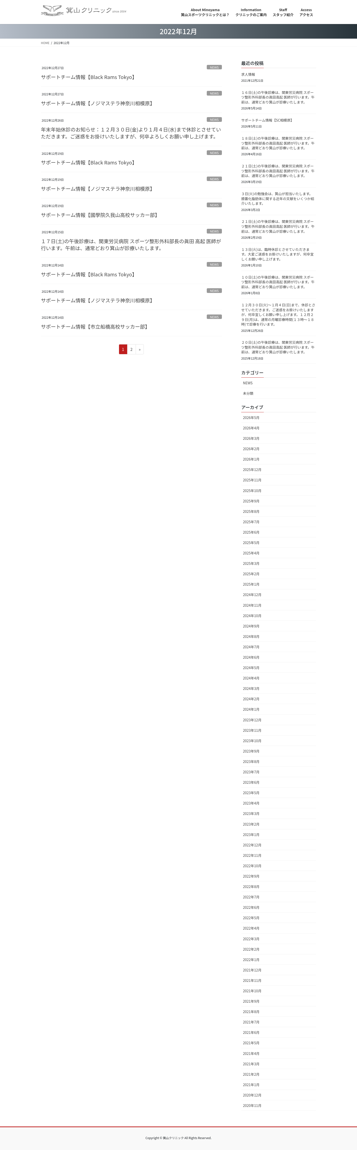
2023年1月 (251, 834)
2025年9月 (251, 500)
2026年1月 (251, 459)
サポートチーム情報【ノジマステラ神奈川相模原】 (98, 103)
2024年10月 (252, 615)
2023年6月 (251, 782)
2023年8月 (251, 761)
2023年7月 (251, 771)
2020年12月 (252, 1095)
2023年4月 (251, 803)
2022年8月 (251, 886)
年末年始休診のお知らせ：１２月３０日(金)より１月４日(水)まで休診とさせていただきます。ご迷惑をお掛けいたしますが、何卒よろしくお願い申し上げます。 (131, 133)
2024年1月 (251, 709)
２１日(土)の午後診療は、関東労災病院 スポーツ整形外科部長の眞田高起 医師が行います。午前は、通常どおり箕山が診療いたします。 (278, 170)
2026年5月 (251, 417)
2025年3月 (251, 563)
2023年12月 (252, 719)
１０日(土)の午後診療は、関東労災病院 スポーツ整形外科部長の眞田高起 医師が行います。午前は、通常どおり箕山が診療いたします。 (278, 282)
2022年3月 (251, 938)
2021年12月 (252, 969)
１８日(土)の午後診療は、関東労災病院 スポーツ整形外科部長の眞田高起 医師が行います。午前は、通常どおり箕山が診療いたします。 (278, 143)
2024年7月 (251, 646)
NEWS (214, 67)
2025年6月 (251, 532)
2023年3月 (251, 813)
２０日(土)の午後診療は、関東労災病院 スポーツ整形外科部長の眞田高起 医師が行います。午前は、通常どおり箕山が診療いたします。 (278, 347)
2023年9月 (251, 751)
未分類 (248, 393)
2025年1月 (251, 584)
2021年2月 (251, 1074)
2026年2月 (251, 448)
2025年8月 (251, 511)
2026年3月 (251, 438)
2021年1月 (251, 1084)
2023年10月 (252, 740)
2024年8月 (251, 636)
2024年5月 (251, 667)
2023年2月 (251, 824)
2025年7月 (251, 521)
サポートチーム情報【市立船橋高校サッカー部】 (95, 326)
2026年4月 (251, 427)
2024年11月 (252, 605)
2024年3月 (251, 688)
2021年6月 (251, 1032)
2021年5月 (251, 1042)
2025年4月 (251, 552)
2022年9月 (251, 876)
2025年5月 (251, 542)
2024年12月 (252, 594)
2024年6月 (251, 657)
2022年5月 (251, 917)
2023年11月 (252, 730)
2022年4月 (251, 928)
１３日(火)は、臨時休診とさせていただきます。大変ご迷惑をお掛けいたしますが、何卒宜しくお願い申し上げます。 (277, 254)
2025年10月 (252, 490)
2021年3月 (251, 1063)
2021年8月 (251, 1011)
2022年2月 (251, 949)
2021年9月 (251, 1001)
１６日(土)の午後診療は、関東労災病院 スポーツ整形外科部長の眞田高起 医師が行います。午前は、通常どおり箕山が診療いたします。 (278, 97)
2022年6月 (251, 907)
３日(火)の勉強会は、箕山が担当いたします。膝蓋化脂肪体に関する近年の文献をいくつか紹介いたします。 (277, 198)
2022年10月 (252, 865)
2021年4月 (251, 1053)
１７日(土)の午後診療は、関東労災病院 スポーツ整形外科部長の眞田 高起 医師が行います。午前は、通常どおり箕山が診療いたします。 (131, 244)
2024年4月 (251, 678)
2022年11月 (252, 855)
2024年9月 (251, 626)
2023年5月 (251, 792)
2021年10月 (252, 990)
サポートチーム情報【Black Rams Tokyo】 (89, 76)
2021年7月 (251, 1021)
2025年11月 (252, 479)
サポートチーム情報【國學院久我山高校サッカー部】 (100, 214)
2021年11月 (252, 980)
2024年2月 (251, 698)
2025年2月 (251, 573)
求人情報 (248, 74)
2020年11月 (252, 1105)
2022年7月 (251, 896)
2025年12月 (252, 469)
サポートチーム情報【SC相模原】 (267, 120)
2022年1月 (251, 959)
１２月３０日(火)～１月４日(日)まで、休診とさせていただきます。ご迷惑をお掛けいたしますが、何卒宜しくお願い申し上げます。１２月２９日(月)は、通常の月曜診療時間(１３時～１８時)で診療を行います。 (278, 314)
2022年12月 (252, 844)
